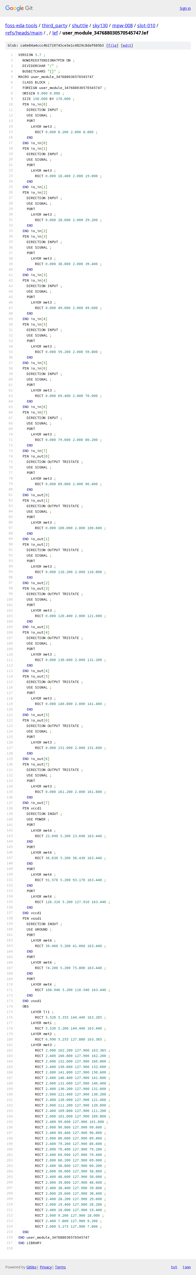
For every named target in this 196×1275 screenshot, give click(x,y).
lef (55, 33)
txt (174, 1267)
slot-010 (146, 25)
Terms (60, 1267)
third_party (54, 25)
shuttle (80, 25)
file (112, 45)
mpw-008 (122, 25)
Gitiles (31, 1267)
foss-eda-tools (21, 25)
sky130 (100, 25)
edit (127, 45)
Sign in (185, 8)
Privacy (46, 1267)
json (186, 1267)
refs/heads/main (23, 33)
